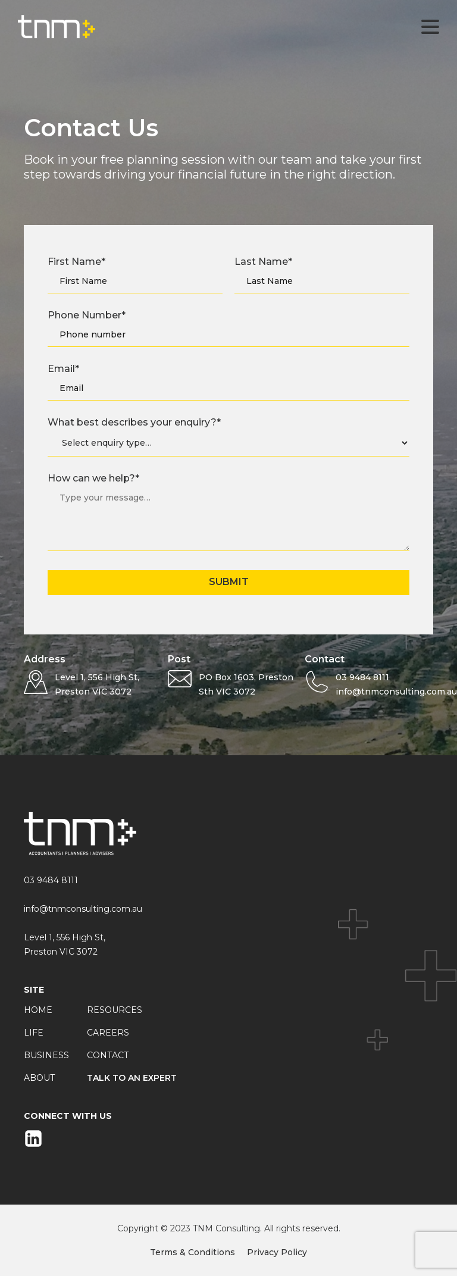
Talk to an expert (132, 1077)
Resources (114, 1010)
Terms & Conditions (192, 1252)
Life (33, 1032)
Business (46, 1055)
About (39, 1077)
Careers (108, 1032)
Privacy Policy (277, 1252)
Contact (108, 1055)
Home (38, 1010)
